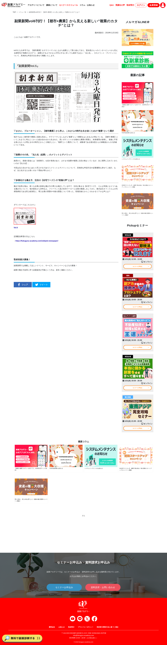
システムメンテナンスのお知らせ (131, 160)
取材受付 (130, 5)
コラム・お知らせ (87, 5)
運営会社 (52, 627)
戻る (83, 523)
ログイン (141, 5)
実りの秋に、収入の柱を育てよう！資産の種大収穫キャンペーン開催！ (137, 215)
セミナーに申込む (137, 268)
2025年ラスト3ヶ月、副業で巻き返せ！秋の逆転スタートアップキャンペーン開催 (137, 187)
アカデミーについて (36, 5)
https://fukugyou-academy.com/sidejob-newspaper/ (37, 241)
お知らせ (61, 627)
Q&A (112, 5)
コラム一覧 (22, 12)
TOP (14, 12)
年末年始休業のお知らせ (129, 133)
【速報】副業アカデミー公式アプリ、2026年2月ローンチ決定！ (137, 106)
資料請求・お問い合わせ (103, 587)
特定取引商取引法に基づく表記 (107, 627)
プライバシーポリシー (85, 627)
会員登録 (153, 5)
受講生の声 (120, 5)
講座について (51, 5)
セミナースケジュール (68, 5)
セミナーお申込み (64, 587)
